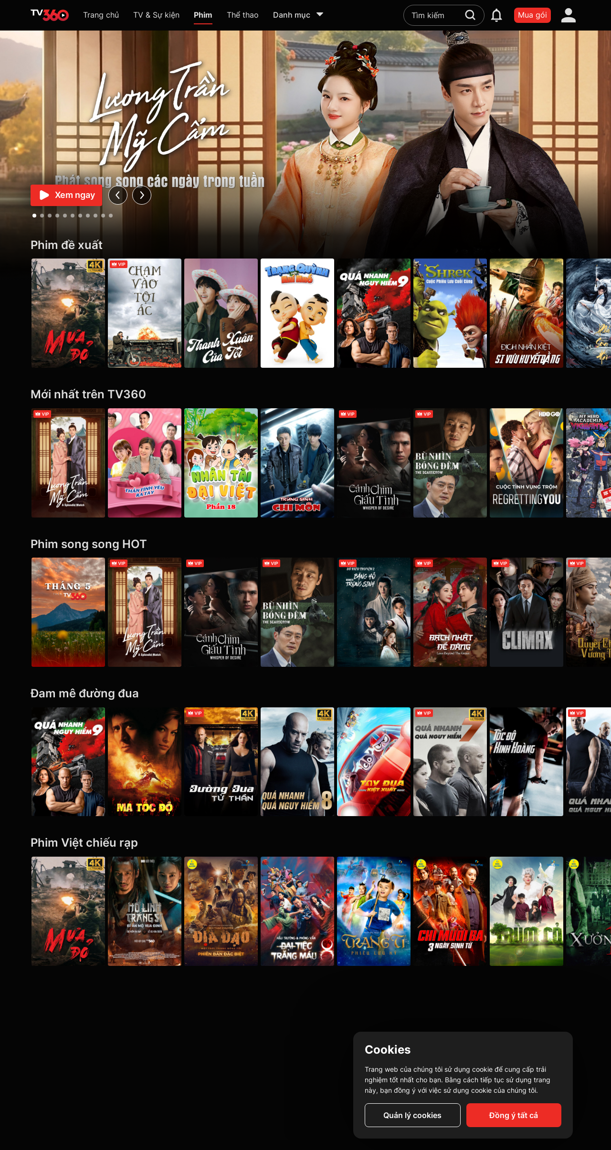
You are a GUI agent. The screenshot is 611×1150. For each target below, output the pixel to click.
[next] (141, 195)
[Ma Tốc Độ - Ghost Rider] (147, 762)
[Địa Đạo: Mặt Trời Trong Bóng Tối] (226, 911)
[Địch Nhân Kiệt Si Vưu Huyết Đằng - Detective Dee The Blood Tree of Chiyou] (542, 313)
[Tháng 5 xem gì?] (68, 612)
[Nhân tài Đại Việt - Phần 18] (226, 463)
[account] (568, 15)
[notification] (496, 15)
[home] (50, 15)
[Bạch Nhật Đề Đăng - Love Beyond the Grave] (464, 612)
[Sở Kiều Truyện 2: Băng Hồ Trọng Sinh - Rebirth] (384, 612)
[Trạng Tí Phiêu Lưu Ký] (384, 911)
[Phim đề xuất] (305, 245)
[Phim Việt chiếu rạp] (305, 843)
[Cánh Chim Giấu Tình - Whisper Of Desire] (384, 463)
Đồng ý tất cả (513, 1115)
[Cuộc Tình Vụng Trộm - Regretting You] (542, 463)
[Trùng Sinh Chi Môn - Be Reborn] (305, 463)
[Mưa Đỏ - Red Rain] (68, 313)
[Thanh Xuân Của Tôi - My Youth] (226, 313)
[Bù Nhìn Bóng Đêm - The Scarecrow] (464, 463)
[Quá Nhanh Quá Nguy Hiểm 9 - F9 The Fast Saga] (384, 313)
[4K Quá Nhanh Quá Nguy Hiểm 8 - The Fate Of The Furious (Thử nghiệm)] (305, 762)
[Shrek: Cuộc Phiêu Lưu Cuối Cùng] (464, 313)
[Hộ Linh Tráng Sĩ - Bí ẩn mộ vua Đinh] (147, 911)
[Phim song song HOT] (305, 544)
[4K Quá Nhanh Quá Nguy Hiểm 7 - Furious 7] (464, 762)
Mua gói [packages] (532, 15)
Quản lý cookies (412, 1115)
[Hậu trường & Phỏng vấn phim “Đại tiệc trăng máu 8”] (305, 911)
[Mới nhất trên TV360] (305, 395)
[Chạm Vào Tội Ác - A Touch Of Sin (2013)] (147, 313)
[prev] (117, 195)
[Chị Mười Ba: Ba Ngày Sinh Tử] (464, 911)
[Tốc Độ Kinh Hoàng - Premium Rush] (542, 762)
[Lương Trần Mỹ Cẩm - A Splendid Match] (68, 463)
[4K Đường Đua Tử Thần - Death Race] (226, 762)
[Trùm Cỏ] (542, 911)
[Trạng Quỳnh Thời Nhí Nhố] (305, 313)
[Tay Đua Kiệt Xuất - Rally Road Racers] (384, 762)
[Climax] (542, 612)
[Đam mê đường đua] (305, 694)
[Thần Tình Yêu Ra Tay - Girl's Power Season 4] (147, 463)
